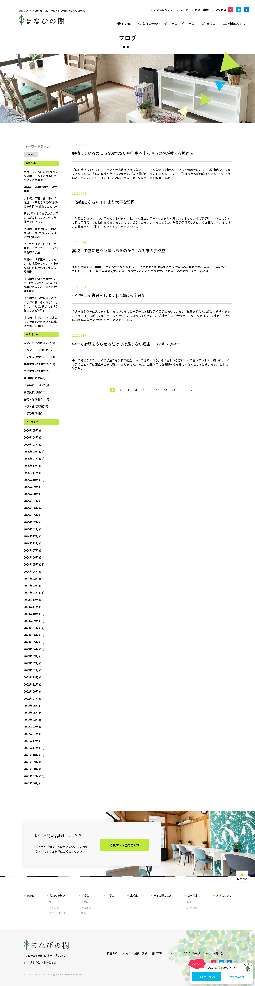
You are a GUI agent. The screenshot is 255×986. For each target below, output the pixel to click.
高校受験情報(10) (34, 392)
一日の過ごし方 (161, 895)
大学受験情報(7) (34, 413)
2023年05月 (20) (34, 642)
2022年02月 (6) (33, 727)
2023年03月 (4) (33, 656)
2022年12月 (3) (33, 677)
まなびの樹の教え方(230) (39, 343)
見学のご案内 (236, 977)
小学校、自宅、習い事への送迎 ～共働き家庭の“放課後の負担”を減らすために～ (41, 202)
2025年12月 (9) (33, 466)
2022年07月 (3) (33, 698)
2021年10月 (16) (34, 755)
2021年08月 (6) (33, 769)
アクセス (172, 953)
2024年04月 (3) (33, 571)
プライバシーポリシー (197, 953)
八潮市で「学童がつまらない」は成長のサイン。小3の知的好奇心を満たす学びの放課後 (41, 265)
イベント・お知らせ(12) (38, 350)
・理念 (50, 902)
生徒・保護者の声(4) (36, 399)
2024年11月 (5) (33, 543)
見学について (222, 895)
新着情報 (105, 953)
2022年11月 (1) (33, 684)
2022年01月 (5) (33, 734)
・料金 (188, 902)
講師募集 (156, 953)
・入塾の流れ (192, 907)
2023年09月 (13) (34, 621)
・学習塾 (83, 902)
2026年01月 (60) (34, 459)
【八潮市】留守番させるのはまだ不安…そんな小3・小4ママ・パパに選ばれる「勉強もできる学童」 (41, 304)
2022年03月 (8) (33, 720)
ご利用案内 (192, 895)
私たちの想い (56, 895)
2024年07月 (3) (33, 550)
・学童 (82, 912)
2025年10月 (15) (34, 480)
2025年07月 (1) (33, 501)
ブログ (120, 953)
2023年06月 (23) (34, 635)
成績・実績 (137, 953)
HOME (29, 895)
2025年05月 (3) (33, 515)
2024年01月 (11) (34, 593)
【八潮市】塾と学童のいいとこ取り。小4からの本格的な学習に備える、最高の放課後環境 (41, 285)
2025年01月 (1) (33, 529)
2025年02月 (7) (33, 522)
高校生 (132, 895)
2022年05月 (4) (33, 713)
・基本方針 (53, 907)
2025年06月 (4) (33, 508)
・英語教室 (85, 907)
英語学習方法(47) (34, 378)
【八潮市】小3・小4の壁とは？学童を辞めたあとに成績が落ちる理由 (40, 322)
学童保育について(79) (37, 385)
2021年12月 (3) (33, 741)
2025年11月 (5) (33, 473)
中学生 (109, 895)
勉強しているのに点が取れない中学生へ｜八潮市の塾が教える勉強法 (40, 176)
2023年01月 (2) (33, 670)
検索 (30, 154)
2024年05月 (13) (34, 564)
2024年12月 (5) (33, 536)
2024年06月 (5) (33, 557)
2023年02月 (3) (33, 663)
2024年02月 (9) (33, 586)
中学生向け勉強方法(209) (39, 364)
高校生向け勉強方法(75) (38, 371)
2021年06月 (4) (33, 783)
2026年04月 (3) (33, 437)
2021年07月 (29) (34, 776)
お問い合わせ (207, 977)
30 (173, 439)
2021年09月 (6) (33, 762)
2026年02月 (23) (34, 452)
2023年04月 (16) (34, 649)
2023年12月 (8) (33, 600)
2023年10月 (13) (34, 614)
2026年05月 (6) (33, 430)
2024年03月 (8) (33, 579)
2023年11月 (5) (33, 607)
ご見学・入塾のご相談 (124, 845)
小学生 (84, 895)
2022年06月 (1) (33, 706)
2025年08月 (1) (33, 494)
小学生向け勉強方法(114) (39, 357)
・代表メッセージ (56, 912)
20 (165, 439)
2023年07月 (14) (34, 628)
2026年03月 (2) (33, 444)
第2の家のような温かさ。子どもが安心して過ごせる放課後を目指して (41, 217)
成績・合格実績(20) (36, 406)
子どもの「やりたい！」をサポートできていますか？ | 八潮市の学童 (41, 248)
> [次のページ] (191, 439)
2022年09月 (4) (33, 691)
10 (157, 439)
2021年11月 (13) (34, 748)
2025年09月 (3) (33, 487)
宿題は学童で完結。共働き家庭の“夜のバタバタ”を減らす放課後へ (40, 233)
